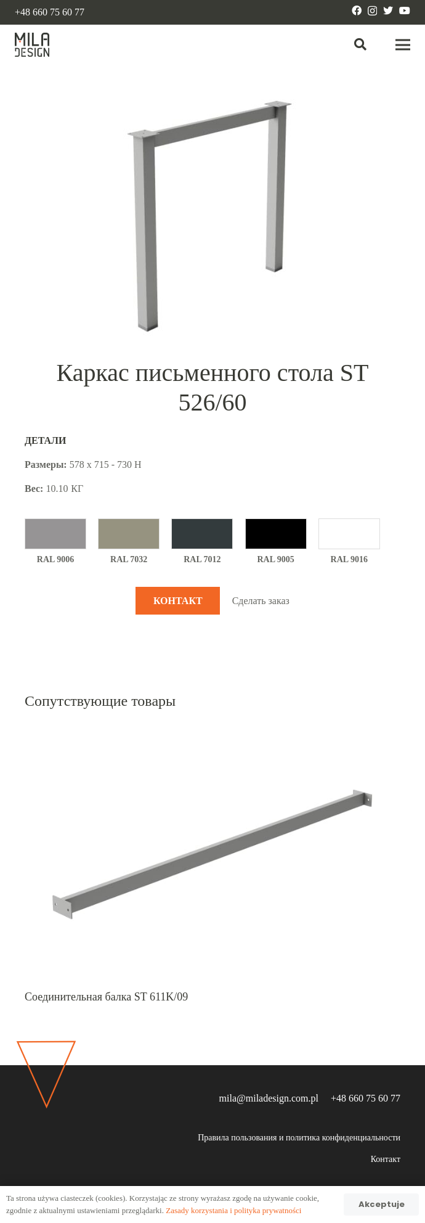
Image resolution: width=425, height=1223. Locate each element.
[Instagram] (372, 11)
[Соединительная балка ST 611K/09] (212, 734)
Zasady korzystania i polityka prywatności (233, 1210)
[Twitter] (388, 10)
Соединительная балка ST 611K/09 (106, 997)
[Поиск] (360, 45)
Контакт (385, 1159)
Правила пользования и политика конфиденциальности (299, 1137)
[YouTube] (404, 10)
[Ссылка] (32, 45)
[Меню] (402, 45)
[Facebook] (357, 10)
